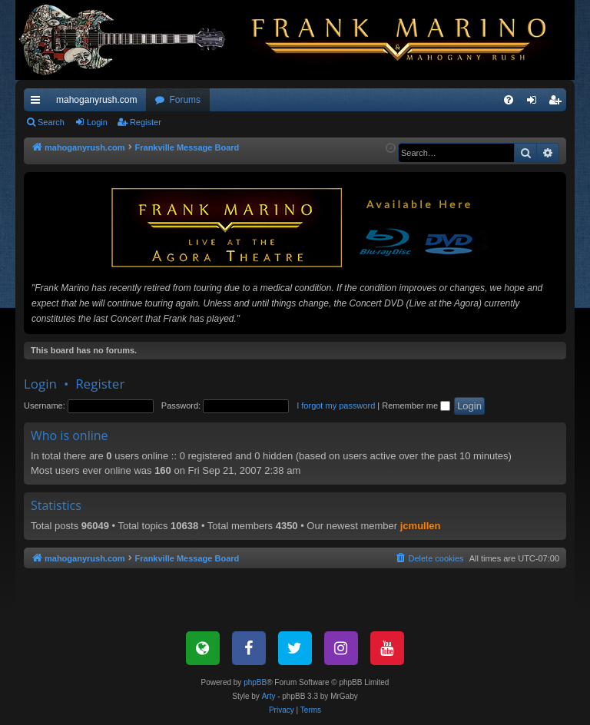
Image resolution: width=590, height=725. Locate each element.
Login (97, 122)
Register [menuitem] (558, 102)
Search (51, 122)
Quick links (38, 102)
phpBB (255, 682)
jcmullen (420, 525)
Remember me (416, 405)
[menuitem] (508, 99)
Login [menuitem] (535, 102)
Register (145, 122)
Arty (269, 696)
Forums (185, 99)
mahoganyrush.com (96, 99)
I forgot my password (336, 405)
